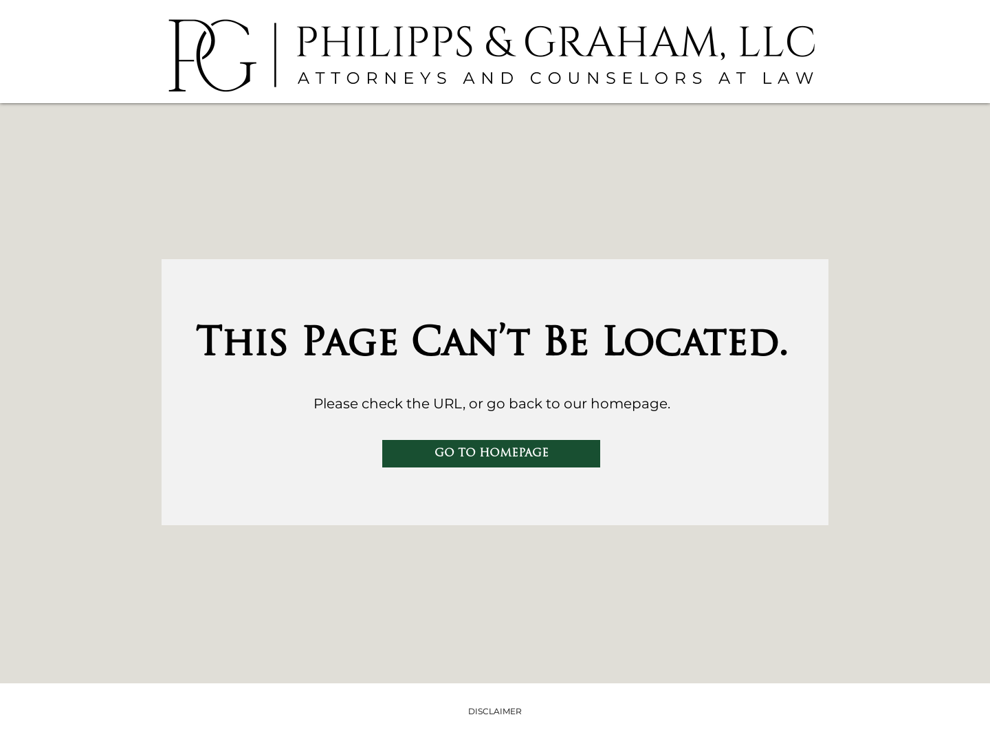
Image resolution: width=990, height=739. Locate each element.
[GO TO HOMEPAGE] (491, 453)
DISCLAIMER (495, 711)
